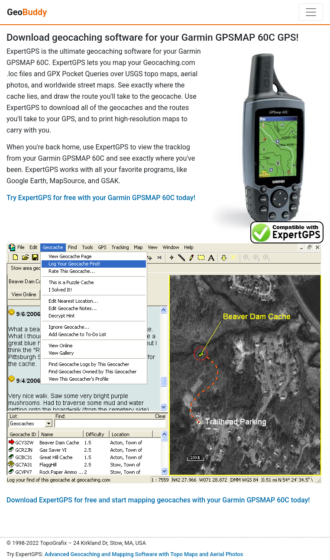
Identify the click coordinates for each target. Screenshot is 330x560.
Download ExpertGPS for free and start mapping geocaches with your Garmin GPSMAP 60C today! (158, 500)
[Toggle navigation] (311, 12)
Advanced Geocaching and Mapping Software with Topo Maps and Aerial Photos (144, 554)
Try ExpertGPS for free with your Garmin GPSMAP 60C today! (100, 198)
